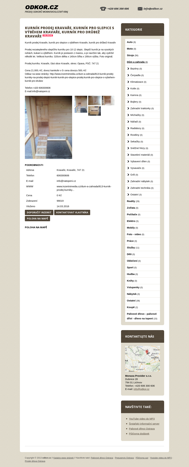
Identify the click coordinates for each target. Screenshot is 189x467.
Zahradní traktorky (142, 108)
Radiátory (137, 128)
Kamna (136, 95)
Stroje (132, 55)
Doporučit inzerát (39, 212)
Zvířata (132, 207)
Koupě (132, 307)
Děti (131, 254)
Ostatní (136, 194)
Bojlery (135, 101)
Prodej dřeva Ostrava (35, 461)
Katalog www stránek (63, 458)
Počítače (133, 214)
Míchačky (137, 115)
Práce (132, 240)
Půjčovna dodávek (139, 433)
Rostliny (136, 134)
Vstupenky (135, 287)
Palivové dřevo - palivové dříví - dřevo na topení (142, 316)
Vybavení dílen (140, 161)
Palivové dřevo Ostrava (142, 428)
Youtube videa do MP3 (161, 458)
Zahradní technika (142, 187)
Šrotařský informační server (144, 423)
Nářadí (135, 121)
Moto (131, 48)
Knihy (132, 280)
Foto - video (135, 234)
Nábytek (133, 293)
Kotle (134, 88)
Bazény (136, 68)
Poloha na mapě (37, 218)
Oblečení (134, 260)
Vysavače (137, 168)
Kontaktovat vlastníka (72, 212)
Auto (131, 42)
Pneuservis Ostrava (124, 458)
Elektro (133, 221)
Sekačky (136, 141)
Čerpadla (137, 75)
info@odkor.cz (153, 8)
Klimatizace (138, 81)
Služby (133, 247)
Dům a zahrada (137, 61)
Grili (134, 174)
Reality (133, 201)
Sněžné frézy (139, 148)
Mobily (132, 227)
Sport (132, 267)
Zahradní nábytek (141, 181)
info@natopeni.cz (66, 180)
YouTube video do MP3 (142, 418)
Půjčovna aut (142, 458)
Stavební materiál (141, 154)
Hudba (132, 274)
